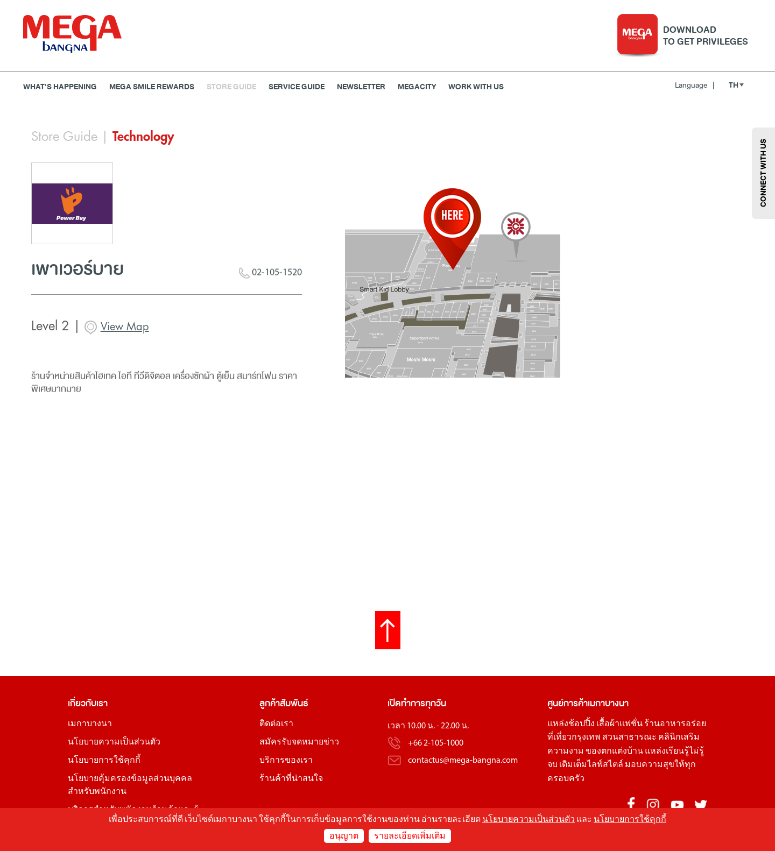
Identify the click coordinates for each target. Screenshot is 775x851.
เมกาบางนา (90, 724)
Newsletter (361, 87)
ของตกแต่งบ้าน (614, 751)
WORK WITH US (476, 87)
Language (694, 85)
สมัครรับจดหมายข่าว (299, 742)
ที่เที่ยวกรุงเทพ (574, 737)
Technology (143, 136)
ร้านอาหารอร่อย (675, 724)
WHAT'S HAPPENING (60, 87)
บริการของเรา (286, 760)
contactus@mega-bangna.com (463, 760)
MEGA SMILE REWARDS (151, 87)
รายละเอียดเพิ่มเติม (410, 836)
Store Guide (231, 87)
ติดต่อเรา (276, 724)
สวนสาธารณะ (629, 737)
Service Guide (297, 87)
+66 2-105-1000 (435, 743)
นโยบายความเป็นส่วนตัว (114, 742)
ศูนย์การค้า (567, 703)
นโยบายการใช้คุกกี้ (104, 760)
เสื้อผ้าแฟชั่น (619, 724)
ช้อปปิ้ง (581, 724)
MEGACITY (417, 87)
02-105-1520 (270, 276)
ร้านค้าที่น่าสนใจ (291, 779)
